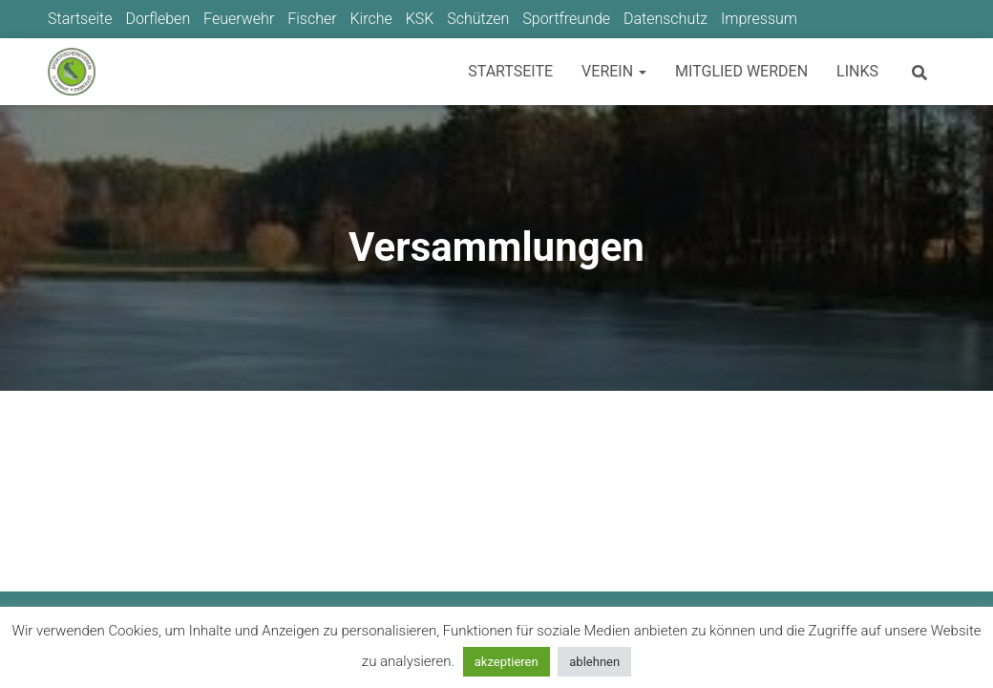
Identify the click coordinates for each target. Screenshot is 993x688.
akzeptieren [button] (507, 662)
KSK (420, 19)
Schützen (478, 19)
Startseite (80, 19)
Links (857, 71)
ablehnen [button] (594, 662)
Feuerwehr (238, 19)
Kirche (370, 19)
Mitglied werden (741, 71)
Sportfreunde (566, 19)
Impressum (759, 19)
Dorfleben (157, 19)
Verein (613, 71)
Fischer (311, 19)
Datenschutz (665, 19)
